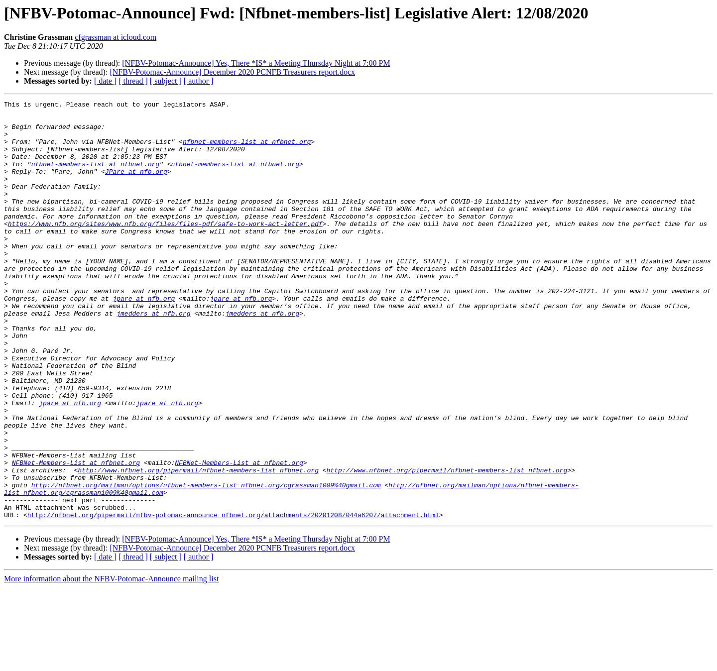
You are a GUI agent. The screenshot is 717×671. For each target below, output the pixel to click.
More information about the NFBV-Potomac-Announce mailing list (111, 662)
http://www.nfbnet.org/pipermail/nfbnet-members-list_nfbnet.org (198, 544)
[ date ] (105, 81)
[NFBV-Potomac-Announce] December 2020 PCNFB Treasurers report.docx (232, 72)
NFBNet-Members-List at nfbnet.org (76, 535)
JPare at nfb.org (136, 186)
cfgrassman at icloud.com (115, 37)
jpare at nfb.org (144, 338)
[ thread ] (133, 81)
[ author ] (199, 81)
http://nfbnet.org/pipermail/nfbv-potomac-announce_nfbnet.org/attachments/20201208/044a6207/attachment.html (233, 598)
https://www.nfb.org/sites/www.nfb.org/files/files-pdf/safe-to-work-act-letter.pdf (165, 248)
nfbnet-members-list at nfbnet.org (247, 150)
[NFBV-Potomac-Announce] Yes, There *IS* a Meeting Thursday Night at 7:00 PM (256, 63)
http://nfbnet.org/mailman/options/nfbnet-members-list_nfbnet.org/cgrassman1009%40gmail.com (206, 562)
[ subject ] (166, 81)
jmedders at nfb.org (153, 356)
